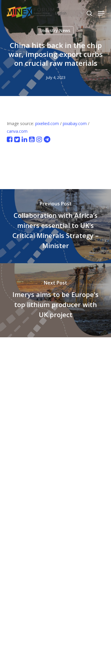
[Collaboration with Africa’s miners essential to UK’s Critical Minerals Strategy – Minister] (55, 226)
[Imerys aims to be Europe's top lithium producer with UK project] (55, 300)
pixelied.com (47, 123)
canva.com (17, 131)
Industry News (55, 30)
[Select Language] (73, 13)
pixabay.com (75, 123)
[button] (101, 13)
